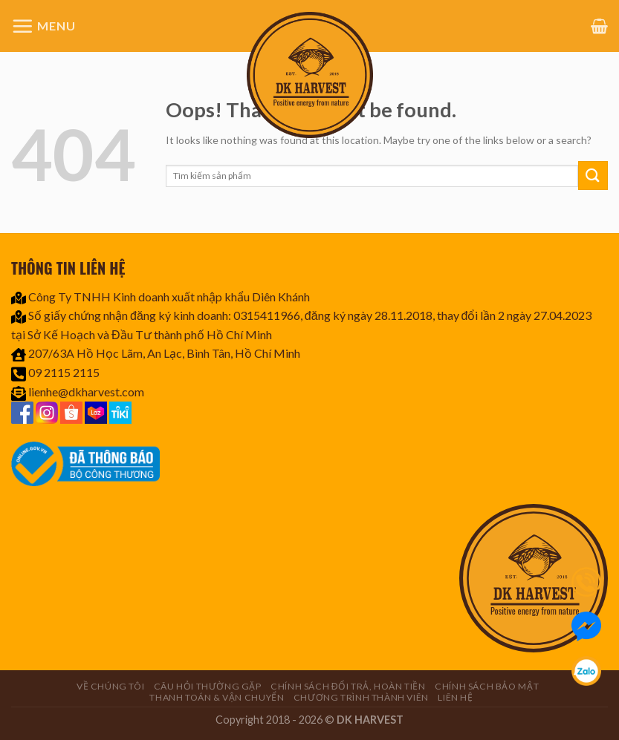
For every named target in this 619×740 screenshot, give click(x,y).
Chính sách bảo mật (487, 686)
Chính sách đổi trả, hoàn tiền (348, 686)
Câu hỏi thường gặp (208, 686)
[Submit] (593, 175)
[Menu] (43, 26)
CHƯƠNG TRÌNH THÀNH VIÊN (361, 697)
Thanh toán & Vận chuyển (216, 697)
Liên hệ (455, 697)
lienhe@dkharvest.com (86, 391)
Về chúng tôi (110, 686)
